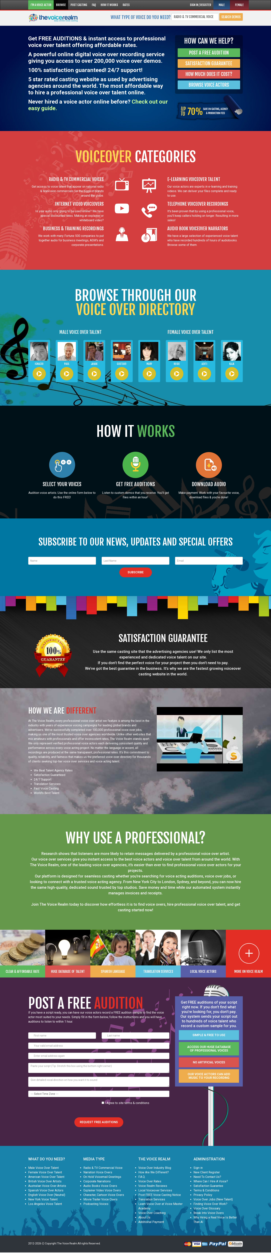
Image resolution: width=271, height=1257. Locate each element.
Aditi (204, 363)
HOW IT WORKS (109, 5)
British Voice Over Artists (45, 1181)
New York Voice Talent (43, 1199)
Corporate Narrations (97, 1181)
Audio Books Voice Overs (100, 1186)
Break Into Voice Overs (208, 1213)
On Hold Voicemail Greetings (102, 1177)
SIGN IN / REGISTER (200, 5)
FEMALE (239, 5)
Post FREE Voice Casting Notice (159, 1195)
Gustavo (121, 363)
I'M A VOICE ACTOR (41, 5)
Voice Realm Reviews (152, 1186)
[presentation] (56, 1108)
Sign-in (198, 1168)
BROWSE (61, 5)
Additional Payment (151, 1222)
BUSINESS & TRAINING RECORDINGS (73, 228)
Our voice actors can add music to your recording (209, 1076)
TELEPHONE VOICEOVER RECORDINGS (197, 204)
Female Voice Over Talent (45, 1172)
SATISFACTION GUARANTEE (208, 63)
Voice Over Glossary (206, 1208)
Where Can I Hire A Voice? (210, 1181)
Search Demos (231, 17)
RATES (126, 5)
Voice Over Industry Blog (154, 1168)
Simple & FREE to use (209, 1035)
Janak (94, 363)
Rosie (177, 363)
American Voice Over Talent (46, 1177)
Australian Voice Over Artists (47, 1186)
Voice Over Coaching (152, 1213)
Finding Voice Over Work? (210, 1204)
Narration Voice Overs (97, 1172)
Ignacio (39, 363)
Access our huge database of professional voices (209, 1048)
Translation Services (151, 1199)
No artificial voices (209, 1062)
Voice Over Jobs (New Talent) (213, 1199)
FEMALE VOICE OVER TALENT (190, 332)
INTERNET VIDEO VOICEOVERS (79, 204)
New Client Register (206, 1172)
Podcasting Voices (95, 1204)
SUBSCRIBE (136, 572)
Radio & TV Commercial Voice (103, 1168)
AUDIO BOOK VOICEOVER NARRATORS (197, 228)
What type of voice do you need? (141, 17)
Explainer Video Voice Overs (102, 1190)
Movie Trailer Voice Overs (100, 1199)
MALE (222, 5)
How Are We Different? (153, 1172)
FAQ (94, 5)
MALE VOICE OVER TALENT (80, 332)
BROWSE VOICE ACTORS (209, 85)
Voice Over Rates (149, 1181)
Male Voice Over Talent (43, 1168)
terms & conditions (136, 1103)
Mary (149, 363)
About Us (144, 1217)
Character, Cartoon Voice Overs (103, 1195)
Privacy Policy (202, 1195)
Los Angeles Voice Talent (45, 1204)
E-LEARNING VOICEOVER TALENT (193, 179)
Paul (66, 363)
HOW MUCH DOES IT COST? (208, 74)
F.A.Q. (141, 1177)
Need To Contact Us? (207, 1177)
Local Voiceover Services (155, 1190)
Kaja (231, 363)
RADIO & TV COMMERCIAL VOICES (76, 179)
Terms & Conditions (206, 1190)
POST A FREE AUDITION (209, 53)
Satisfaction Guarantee (208, 1186)
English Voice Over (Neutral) (46, 1195)
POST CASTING (79, 5)
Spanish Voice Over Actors (45, 1190)
